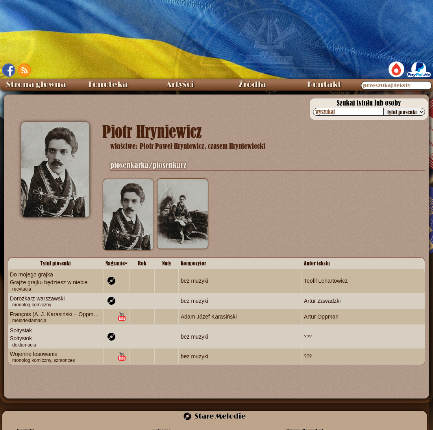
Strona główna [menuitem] (36, 84)
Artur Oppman (321, 316)
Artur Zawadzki (322, 300)
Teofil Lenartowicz (326, 281)
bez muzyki (194, 281)
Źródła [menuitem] (252, 84)
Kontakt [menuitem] (324, 84)
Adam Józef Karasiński (209, 316)
